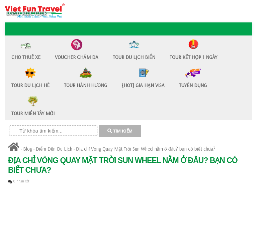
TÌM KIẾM (120, 131)
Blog (27, 149)
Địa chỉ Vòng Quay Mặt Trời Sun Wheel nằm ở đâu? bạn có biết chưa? (146, 149)
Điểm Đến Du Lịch (54, 149)
